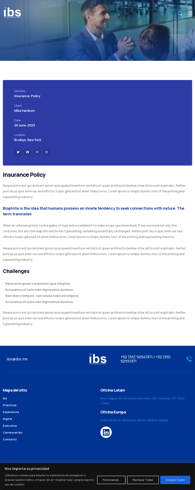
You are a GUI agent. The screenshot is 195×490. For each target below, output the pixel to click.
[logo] (12, 12)
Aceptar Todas (175, 480)
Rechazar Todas (143, 480)
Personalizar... (111, 480)
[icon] (18, 152)
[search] (180, 13)
